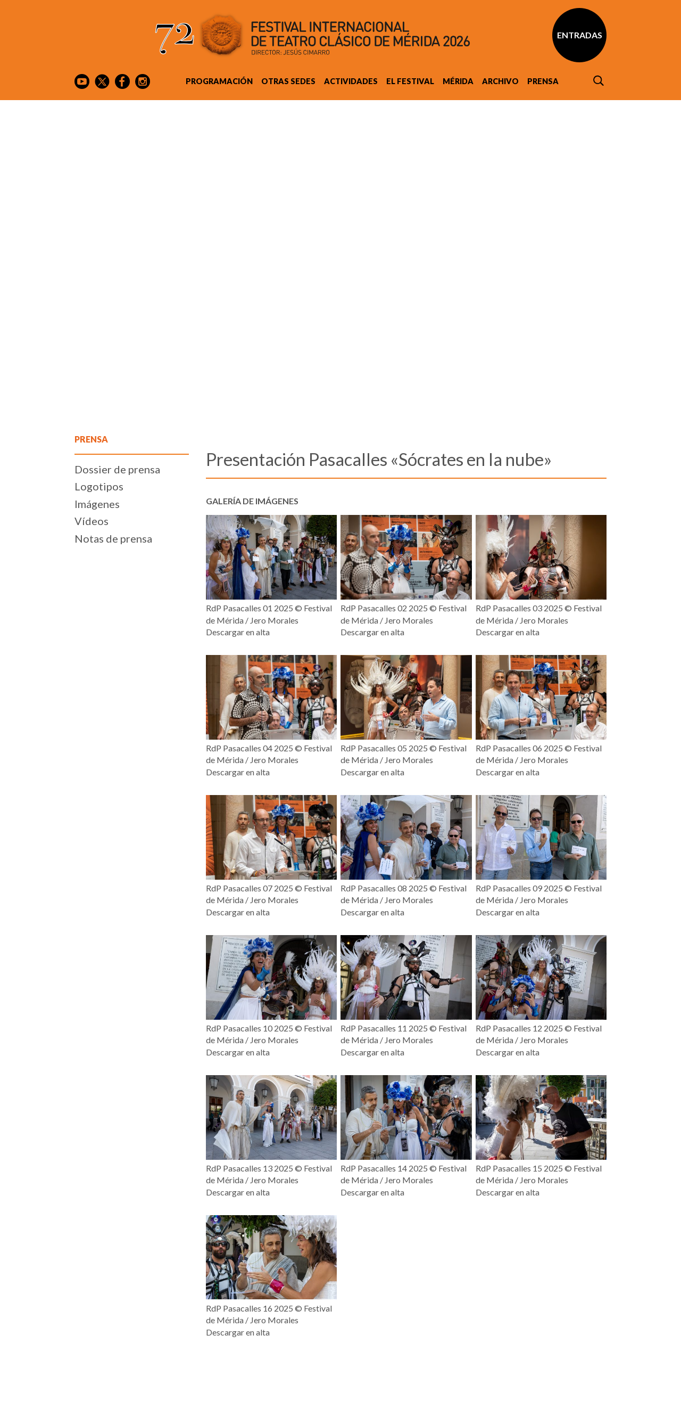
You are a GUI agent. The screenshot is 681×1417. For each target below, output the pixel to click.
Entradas (579, 35)
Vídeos (91, 520)
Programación (219, 81)
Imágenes (97, 503)
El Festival (410, 81)
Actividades (351, 81)
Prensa (543, 81)
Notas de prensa (113, 538)
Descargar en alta (238, 632)
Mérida (458, 81)
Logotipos (98, 486)
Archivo (500, 81)
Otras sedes (288, 81)
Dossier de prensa (117, 469)
